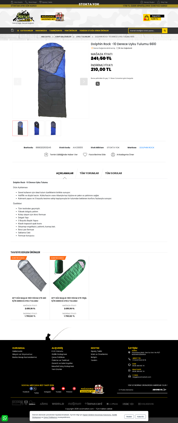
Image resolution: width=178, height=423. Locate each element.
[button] (84, 81)
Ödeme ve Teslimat (60, 360)
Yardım (94, 360)
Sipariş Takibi (96, 351)
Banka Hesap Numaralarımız (24, 357)
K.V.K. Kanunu (57, 351)
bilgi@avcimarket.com (142, 377)
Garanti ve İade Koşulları (62, 363)
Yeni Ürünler (57, 369)
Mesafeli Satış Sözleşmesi (63, 366)
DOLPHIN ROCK (147, 147)
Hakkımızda (41, 30)
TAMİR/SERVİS (55, 30)
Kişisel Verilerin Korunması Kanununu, (97, 415)
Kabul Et (140, 416)
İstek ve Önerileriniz (99, 354)
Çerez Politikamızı (50, 417)
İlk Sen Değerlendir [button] (124, 48)
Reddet (129, 416)
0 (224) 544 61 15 (139, 360)
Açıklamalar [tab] (64, 173)
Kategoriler (25, 30)
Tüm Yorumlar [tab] (89, 173)
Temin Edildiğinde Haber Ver (61, 154)
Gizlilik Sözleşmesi (59, 354)
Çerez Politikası (58, 357)
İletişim (94, 357)
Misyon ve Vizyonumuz (22, 354)
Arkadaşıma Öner (122, 154)
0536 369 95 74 (138, 366)
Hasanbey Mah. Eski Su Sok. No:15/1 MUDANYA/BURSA (146, 353)
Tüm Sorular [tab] (113, 173)
